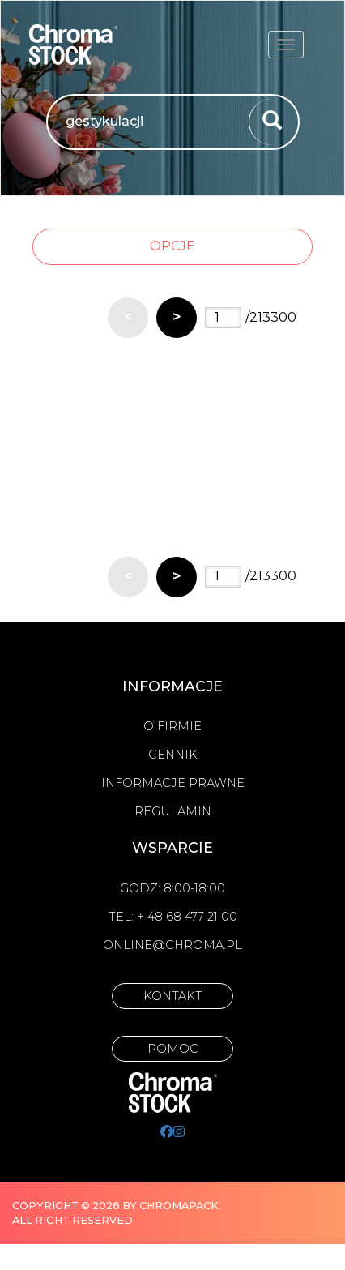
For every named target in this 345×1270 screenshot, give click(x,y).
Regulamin (172, 811)
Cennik (173, 754)
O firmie (172, 726)
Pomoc (172, 1048)
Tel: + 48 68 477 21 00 (173, 916)
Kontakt (172, 996)
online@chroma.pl (172, 945)
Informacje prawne (173, 783)
